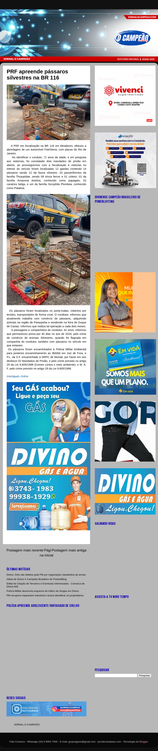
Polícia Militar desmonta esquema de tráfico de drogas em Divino (43, 591)
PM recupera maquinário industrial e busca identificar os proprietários (45, 595)
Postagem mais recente (25, 550)
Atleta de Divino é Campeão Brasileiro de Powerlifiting (37, 579)
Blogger (143, 741)
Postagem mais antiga (69, 550)
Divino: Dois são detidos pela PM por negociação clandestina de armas (46, 574)
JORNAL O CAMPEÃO (27, 724)
